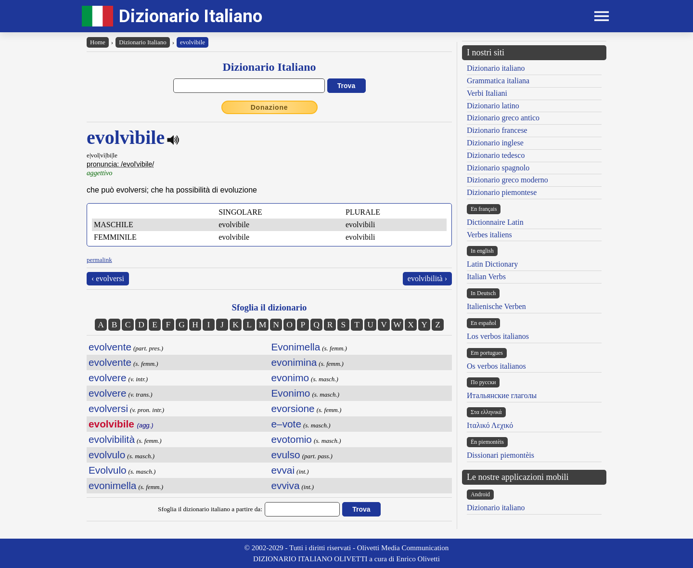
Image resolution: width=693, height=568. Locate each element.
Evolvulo (108, 470)
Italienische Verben (496, 306)
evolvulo (107, 454)
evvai (283, 470)
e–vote (286, 423)
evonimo (290, 377)
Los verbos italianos (498, 336)
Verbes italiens (489, 235)
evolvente (110, 346)
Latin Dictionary (492, 264)
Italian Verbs (486, 276)
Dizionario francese (497, 130)
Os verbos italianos (496, 366)
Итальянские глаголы (502, 395)
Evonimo (290, 393)
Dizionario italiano (496, 68)
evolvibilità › (427, 278)
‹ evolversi (107, 278)
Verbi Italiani (487, 93)
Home (97, 42)
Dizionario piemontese (502, 192)
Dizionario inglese (495, 143)
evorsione (293, 408)
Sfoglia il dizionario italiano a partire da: (210, 509)
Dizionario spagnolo (498, 168)
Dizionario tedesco (496, 155)
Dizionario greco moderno (507, 180)
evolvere (108, 377)
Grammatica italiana (498, 81)
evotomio (291, 439)
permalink (99, 259)
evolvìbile (192, 42)
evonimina (294, 362)
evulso (285, 454)
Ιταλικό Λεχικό (490, 425)
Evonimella (296, 346)
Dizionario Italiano (190, 16)
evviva (285, 485)
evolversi (108, 408)
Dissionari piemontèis (500, 455)
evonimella (112, 485)
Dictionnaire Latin (495, 222)
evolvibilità (112, 439)
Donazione (269, 107)
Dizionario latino (493, 106)
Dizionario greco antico (503, 118)
